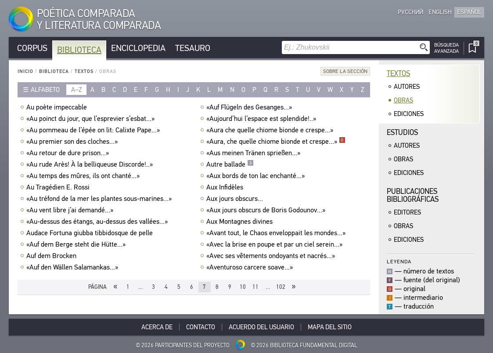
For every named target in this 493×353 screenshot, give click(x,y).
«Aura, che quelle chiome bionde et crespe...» (275, 142)
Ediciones (409, 114)
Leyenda (399, 261)
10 (243, 287)
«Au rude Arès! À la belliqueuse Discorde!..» (90, 164)
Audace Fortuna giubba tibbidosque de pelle (90, 233)
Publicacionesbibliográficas (413, 195)
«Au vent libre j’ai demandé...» (70, 210)
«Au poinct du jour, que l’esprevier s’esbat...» (91, 119)
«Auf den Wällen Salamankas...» (73, 267)
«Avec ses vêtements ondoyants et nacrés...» (271, 256)
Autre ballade (230, 164)
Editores (407, 212)
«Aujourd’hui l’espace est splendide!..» (262, 119)
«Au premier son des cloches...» (73, 142)
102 (280, 287)
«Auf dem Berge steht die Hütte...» (77, 244)
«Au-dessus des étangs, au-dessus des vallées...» (98, 222)
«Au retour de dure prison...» (68, 153)
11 (255, 287)
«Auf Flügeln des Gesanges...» (250, 107)
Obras (403, 100)
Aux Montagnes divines (240, 222)
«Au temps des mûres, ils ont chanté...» (84, 176)
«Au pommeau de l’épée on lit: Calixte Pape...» (94, 130)
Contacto (200, 327)
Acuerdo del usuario (261, 327)
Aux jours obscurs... (235, 199)
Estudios (402, 132)
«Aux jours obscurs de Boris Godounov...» (266, 210)
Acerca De (157, 327)
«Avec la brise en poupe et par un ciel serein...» (275, 244)
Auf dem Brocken (52, 256)
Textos (84, 71)
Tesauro (192, 48)
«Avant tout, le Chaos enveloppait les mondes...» (277, 233)
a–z (76, 90)
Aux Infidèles (225, 187)
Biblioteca (79, 50)
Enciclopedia (138, 48)
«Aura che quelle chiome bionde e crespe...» (270, 130)
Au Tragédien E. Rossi (59, 187)
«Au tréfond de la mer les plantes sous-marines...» (100, 199)
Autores (407, 87)
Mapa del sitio (330, 327)
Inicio (25, 71)
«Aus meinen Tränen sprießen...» (254, 153)
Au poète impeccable (57, 107)
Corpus (32, 48)
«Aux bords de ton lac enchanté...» (256, 176)
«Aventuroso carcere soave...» (250, 267)
